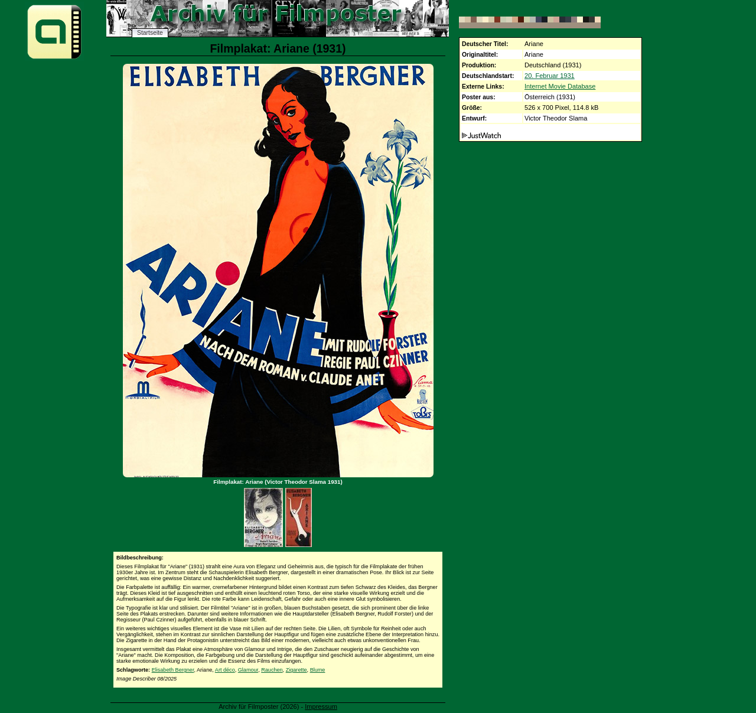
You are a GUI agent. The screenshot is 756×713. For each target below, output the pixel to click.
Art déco (225, 670)
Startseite (150, 33)
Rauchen (271, 670)
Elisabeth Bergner (173, 670)
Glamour (248, 670)
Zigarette (296, 670)
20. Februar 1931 (549, 75)
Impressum (321, 706)
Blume (317, 670)
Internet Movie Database (559, 86)
